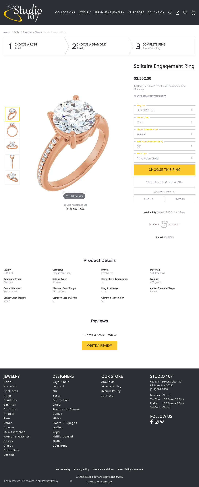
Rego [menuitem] (56, 432)
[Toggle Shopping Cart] (193, 12)
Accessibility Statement (130, 469)
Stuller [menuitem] (57, 441)
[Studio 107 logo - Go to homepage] (23, 13)
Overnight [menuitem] (60, 445)
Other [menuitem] (8, 423)
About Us (108, 382)
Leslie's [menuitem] (58, 427)
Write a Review (99, 346)
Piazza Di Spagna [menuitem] (65, 423)
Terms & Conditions (103, 469)
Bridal (16, 32)
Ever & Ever (107, 272)
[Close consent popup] (71, 481)
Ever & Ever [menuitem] (61, 400)
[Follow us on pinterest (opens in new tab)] (162, 422)
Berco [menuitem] (57, 395)
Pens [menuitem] (7, 418)
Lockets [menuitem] (9, 454)
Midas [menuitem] (57, 418)
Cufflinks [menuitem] (10, 409)
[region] (74, 145)
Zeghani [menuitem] (58, 386)
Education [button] (156, 12)
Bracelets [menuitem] (10, 386)
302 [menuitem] (55, 391)
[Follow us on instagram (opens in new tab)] (157, 422)
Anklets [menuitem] (9, 413)
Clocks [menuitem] (8, 441)
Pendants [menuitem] (10, 400)
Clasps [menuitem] (8, 445)
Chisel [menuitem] (57, 404)
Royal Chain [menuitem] (61, 382)
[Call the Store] (159, 389)
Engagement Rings (31, 32)
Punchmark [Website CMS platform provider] (106, 481)
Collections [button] (65, 12)
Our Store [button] (136, 12)
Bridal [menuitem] (8, 382)
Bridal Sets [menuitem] (11, 450)
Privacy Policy (111, 386)
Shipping (149, 199)
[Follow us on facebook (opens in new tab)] (151, 422)
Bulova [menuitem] (57, 413)
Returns (180, 199)
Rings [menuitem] (8, 395)
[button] (170, 12)
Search (18, 48)
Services (107, 395)
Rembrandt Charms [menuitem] (67, 409)
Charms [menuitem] (9, 427)
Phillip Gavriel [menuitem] (63, 436)
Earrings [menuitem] (10, 404)
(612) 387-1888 (75, 209)
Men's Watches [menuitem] (14, 432)
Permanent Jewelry (109, 12)
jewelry (7, 32)
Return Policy (111, 391)
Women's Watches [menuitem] (17, 436)
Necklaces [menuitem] (11, 391)
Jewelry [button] (85, 12)
